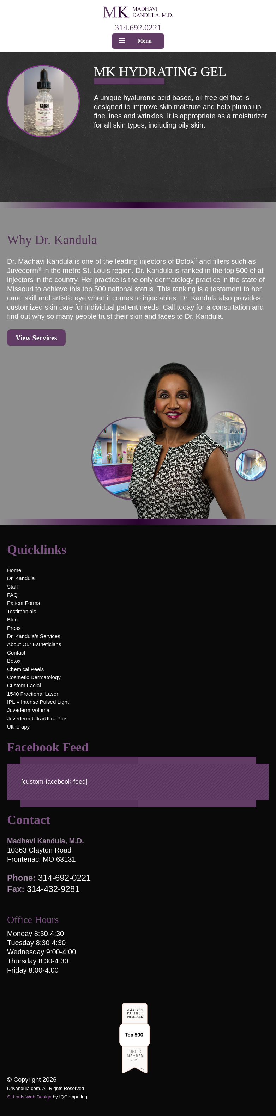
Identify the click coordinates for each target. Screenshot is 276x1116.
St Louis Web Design (29, 1096)
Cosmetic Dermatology (34, 677)
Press (13, 628)
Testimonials (21, 611)
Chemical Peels (25, 669)
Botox (13, 661)
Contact (16, 653)
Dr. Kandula (21, 578)
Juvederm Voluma (28, 710)
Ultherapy (18, 727)
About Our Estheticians (34, 644)
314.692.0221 (138, 27)
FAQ (12, 595)
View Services (36, 338)
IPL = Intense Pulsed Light (38, 702)
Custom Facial (24, 685)
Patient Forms (23, 603)
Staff (12, 587)
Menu (145, 41)
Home (14, 570)
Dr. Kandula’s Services (33, 636)
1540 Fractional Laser (32, 694)
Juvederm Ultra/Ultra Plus (37, 718)
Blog (12, 619)
